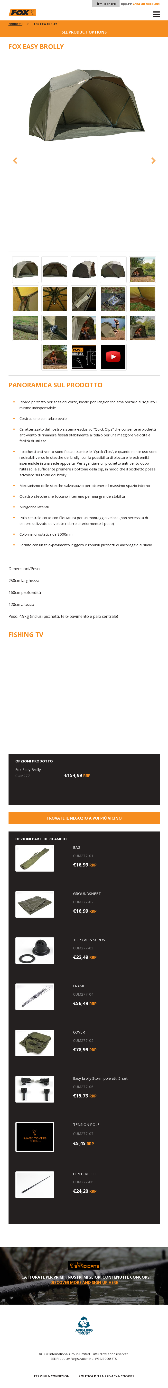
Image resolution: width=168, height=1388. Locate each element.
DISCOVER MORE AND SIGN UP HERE (84, 1282)
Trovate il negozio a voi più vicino (84, 818)
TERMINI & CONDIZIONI (52, 1376)
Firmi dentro (105, 3)
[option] (84, 106)
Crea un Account (146, 3)
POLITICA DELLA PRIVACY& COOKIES (106, 1376)
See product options (84, 32)
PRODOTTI (15, 24)
